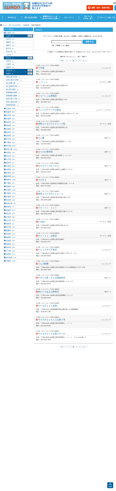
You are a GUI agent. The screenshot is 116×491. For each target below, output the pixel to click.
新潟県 (11, 152)
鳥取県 (10, 207)
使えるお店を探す (15, 25)
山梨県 (10, 166)
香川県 (11, 227)
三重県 (11, 183)
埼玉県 (11, 139)
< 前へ (62, 60)
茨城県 (11, 129)
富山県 (11, 156)
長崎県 (11, 244)
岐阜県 (11, 173)
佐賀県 (11, 240)
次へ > (85, 60)
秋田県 (11, 122)
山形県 (11, 33)
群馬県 (11, 136)
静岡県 (11, 176)
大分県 (11, 251)
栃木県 (11, 132)
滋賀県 (11, 186)
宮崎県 (11, 254)
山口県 (11, 220)
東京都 (11, 146)
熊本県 (11, 247)
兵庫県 (11, 197)
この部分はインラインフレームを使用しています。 (58, 11)
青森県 (11, 112)
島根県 (11, 210)
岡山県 (11, 213)
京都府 (11, 190)
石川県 (11, 159)
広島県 (11, 217)
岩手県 (11, 115)
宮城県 (11, 119)
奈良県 (11, 200)
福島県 (11, 125)
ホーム (4, 25)
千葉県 (11, 142)
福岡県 (11, 237)
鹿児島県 (11, 257)
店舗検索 (26, 25)
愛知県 (11, 180)
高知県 (11, 234)
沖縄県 (11, 261)
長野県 (11, 169)
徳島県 (10, 224)
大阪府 (11, 193)
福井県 (10, 163)
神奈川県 (12, 149)
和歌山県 (11, 203)
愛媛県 (11, 230)
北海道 (11, 108)
